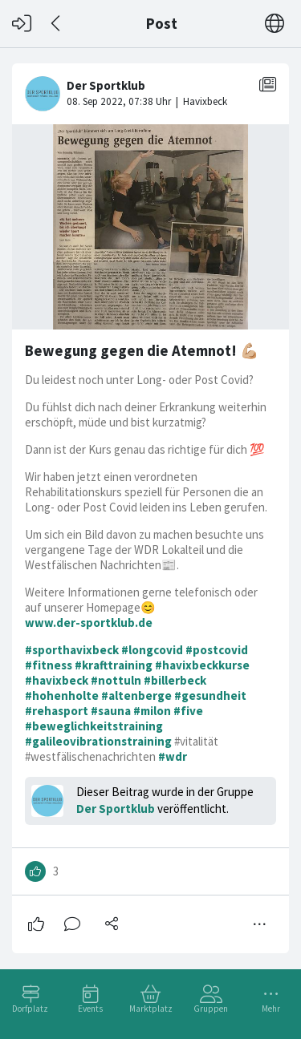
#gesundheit (210, 695)
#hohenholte (62, 695)
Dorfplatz (30, 1008)
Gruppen (210, 1008)
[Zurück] (56, 23)
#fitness (48, 665)
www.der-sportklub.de (89, 622)
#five (188, 710)
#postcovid (216, 649)
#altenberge (136, 695)
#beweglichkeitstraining (94, 726)
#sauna (111, 710)
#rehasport (56, 710)
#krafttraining (114, 665)
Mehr (271, 1008)
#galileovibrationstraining (98, 741)
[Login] (21, 23)
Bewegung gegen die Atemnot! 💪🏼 (141, 351)
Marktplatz (151, 1008)
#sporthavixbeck (72, 649)
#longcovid (152, 649)
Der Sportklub (115, 808)
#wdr (172, 756)
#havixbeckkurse (202, 665)
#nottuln (116, 680)
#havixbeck (56, 680)
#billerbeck (175, 680)
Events (90, 1008)
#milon (152, 710)
